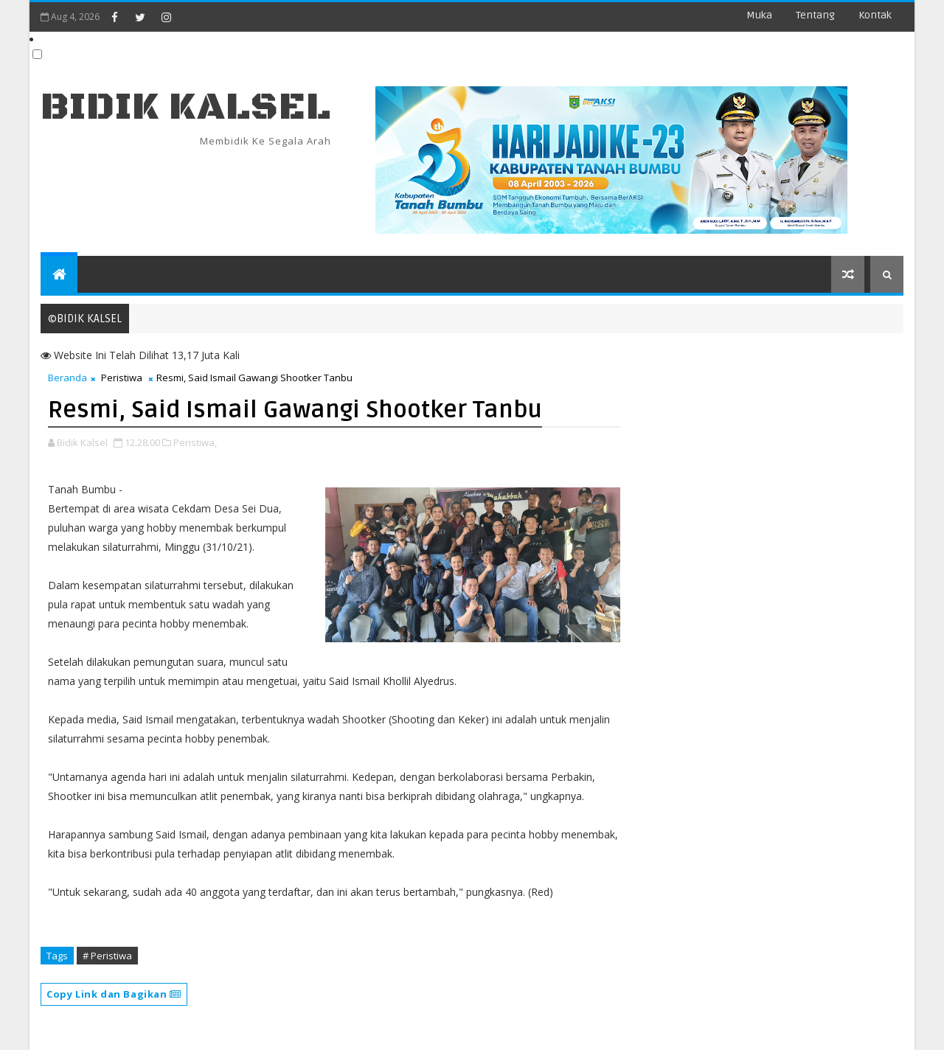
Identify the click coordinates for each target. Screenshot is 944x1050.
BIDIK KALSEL (186, 107)
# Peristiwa (107, 955)
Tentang (815, 15)
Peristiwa (121, 377)
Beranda (67, 377)
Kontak (875, 15)
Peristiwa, (195, 442)
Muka (759, 15)
